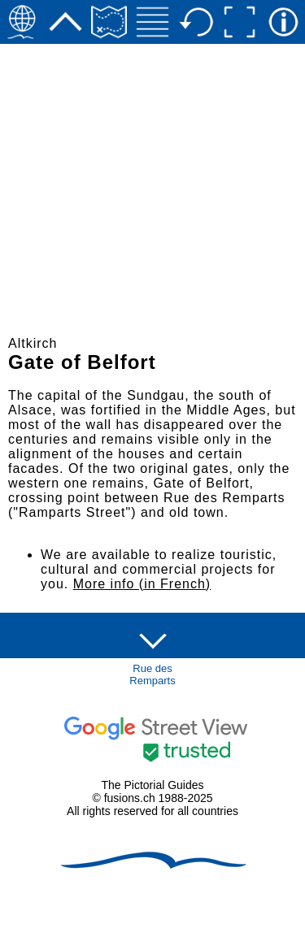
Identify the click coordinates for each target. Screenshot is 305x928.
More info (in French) (142, 584)
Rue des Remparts (152, 674)
